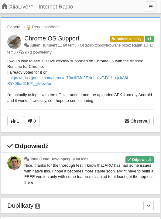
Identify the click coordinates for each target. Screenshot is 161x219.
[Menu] (150, 7)
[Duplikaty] (148, 205)
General (14, 27)
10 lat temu (80, 159)
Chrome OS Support (51, 38)
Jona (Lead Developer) (49, 159)
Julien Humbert (43, 45)
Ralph (137, 45)
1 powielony (41, 52)
